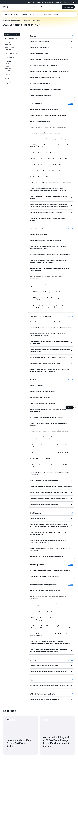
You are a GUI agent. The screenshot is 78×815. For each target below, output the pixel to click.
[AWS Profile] (74, 2)
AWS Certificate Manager (28, 20)
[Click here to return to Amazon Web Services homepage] (5, 8)
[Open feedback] (76, 407)
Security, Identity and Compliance (11, 20)
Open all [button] (70, 36)
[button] (68, 7)
